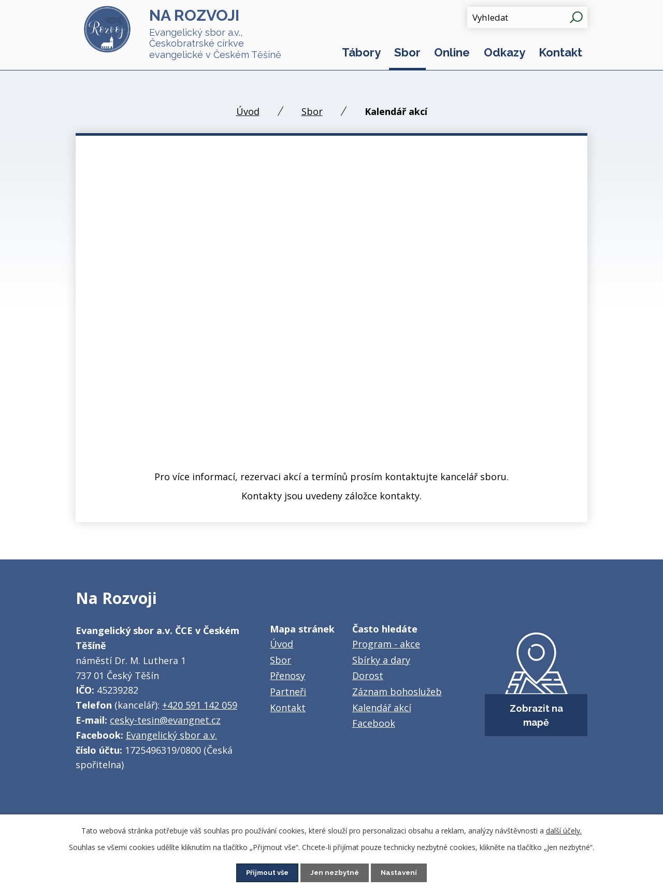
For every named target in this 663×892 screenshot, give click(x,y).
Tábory (361, 52)
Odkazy (504, 52)
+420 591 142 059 (199, 705)
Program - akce (386, 644)
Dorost (367, 675)
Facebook (373, 723)
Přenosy (287, 675)
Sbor (407, 52)
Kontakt (560, 52)
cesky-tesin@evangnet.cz (165, 720)
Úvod (248, 111)
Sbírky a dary (381, 660)
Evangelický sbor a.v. (171, 735)
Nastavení (402, 872)
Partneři (288, 691)
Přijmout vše (266, 872)
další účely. (564, 830)
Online (452, 52)
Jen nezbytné (335, 872)
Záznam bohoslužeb (397, 691)
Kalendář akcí (381, 707)
